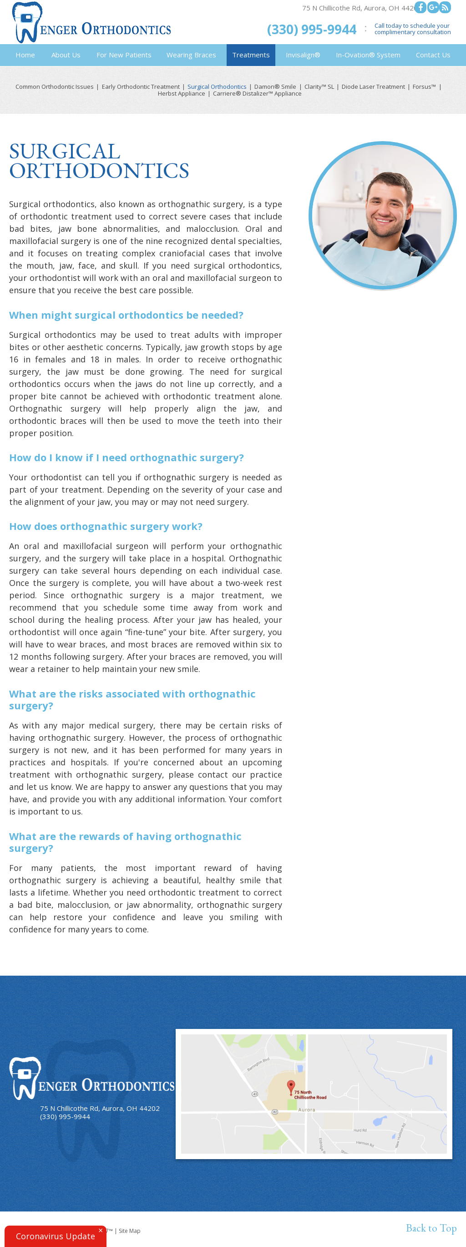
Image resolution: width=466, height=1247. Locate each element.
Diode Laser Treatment (373, 86)
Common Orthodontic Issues (54, 86)
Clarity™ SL (319, 86)
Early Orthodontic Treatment (141, 86)
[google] (433, 7)
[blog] (445, 7)
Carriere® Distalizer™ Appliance (257, 93)
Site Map (130, 1231)
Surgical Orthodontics (217, 86)
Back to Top (431, 1228)
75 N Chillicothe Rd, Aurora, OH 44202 (362, 7)
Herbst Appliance (181, 93)
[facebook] (420, 7)
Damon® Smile (275, 86)
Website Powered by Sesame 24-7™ (67, 1231)
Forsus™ (424, 86)
